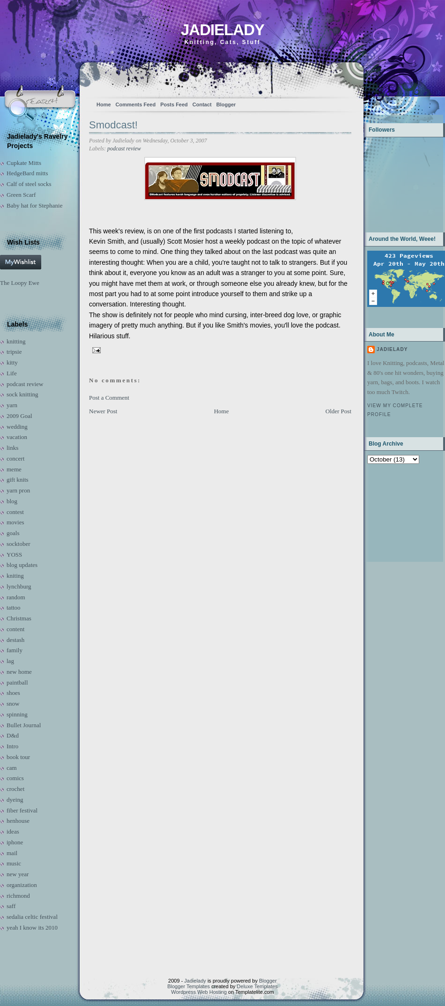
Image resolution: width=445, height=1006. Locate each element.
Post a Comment (109, 397)
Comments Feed (136, 104)
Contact (202, 104)
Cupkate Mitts (24, 162)
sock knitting (22, 394)
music (14, 863)
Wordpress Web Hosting (199, 992)
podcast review (25, 383)
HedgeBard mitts (27, 173)
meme (14, 469)
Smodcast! (113, 125)
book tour (18, 756)
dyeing (15, 799)
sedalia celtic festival (32, 916)
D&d (13, 735)
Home (103, 104)
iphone (15, 842)
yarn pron (18, 490)
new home (19, 671)
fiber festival (22, 810)
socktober (18, 543)
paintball (17, 682)
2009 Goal (19, 415)
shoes (13, 692)
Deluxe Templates (257, 986)
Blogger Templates (188, 986)
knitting (16, 341)
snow (13, 703)
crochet (15, 788)
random (16, 597)
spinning (17, 714)
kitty (12, 362)
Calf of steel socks (29, 183)
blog (12, 501)
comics (15, 778)
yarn (12, 405)
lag (10, 660)
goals (13, 533)
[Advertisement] (396, 512)
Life (12, 373)
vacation (17, 436)
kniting (15, 575)
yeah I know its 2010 (32, 927)
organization (22, 884)
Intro (12, 746)
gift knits (18, 479)
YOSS (14, 554)
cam (12, 767)
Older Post (338, 411)
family (14, 650)
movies (15, 522)
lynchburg (19, 586)
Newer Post (103, 411)
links (12, 447)
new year (18, 874)
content (15, 629)
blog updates (22, 564)
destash (15, 639)
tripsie (14, 351)
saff (11, 905)
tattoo (14, 607)
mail (12, 853)
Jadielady (222, 29)
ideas (13, 831)
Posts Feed (174, 104)
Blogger (226, 104)
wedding (17, 426)
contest (15, 511)
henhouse (18, 820)
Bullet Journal (24, 725)
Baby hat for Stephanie (35, 205)
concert (15, 458)
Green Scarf (21, 194)
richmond (18, 895)
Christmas (19, 618)
